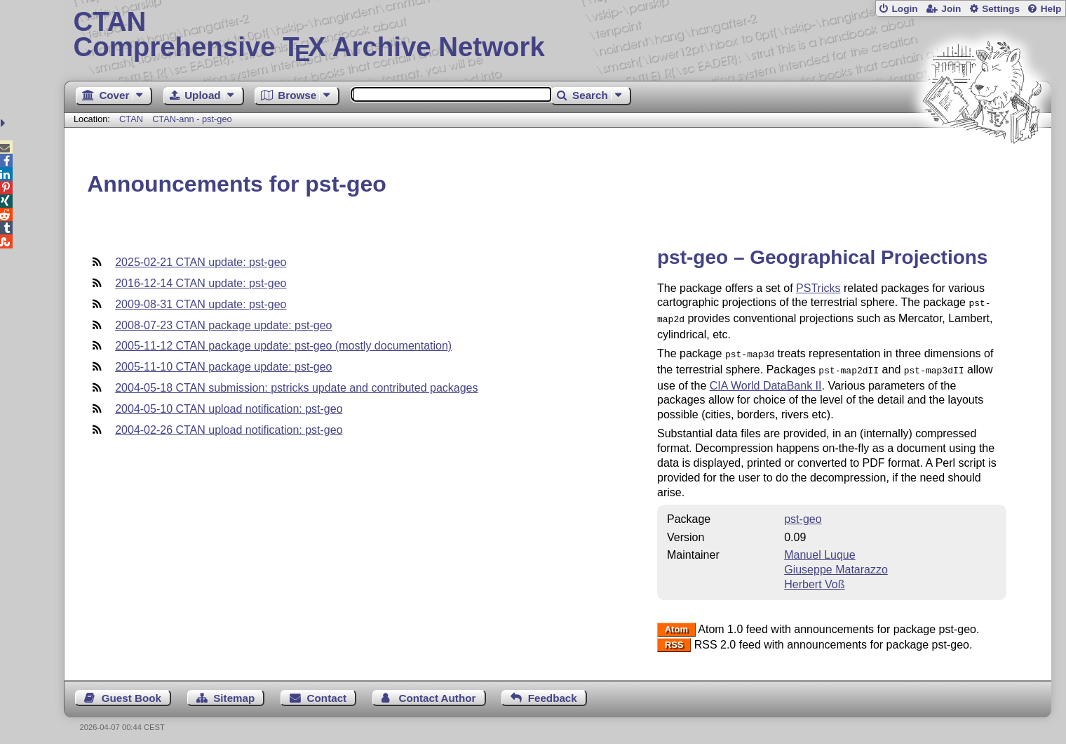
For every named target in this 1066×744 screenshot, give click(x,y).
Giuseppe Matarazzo (836, 564)
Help (1051, 9)
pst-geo (802, 513)
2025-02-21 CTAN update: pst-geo (200, 262)
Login (904, 9)
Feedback (552, 692)
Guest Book (131, 692)
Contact (327, 692)
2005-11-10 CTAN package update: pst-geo (223, 367)
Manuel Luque (819, 549)
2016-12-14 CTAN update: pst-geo (200, 283)
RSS (674, 640)
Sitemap (234, 692)
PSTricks (818, 288)
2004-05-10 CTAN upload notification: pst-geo (228, 409)
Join (951, 9)
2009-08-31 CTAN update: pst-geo (200, 304)
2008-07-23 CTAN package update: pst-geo (223, 325)
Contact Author (436, 692)
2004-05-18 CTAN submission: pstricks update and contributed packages (296, 388)
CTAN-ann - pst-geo (192, 119)
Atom (676, 624)
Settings (1001, 9)
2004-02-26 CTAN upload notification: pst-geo (228, 430)
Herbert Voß (814, 579)
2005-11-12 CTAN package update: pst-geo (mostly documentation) (283, 346)
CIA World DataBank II (766, 380)
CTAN (131, 119)
